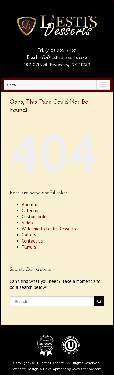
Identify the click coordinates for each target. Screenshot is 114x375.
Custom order (35, 216)
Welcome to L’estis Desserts (49, 229)
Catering (30, 210)
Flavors (29, 247)
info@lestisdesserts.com (63, 57)
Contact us (32, 241)
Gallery (29, 235)
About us (31, 204)
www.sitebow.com (87, 369)
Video (27, 223)
